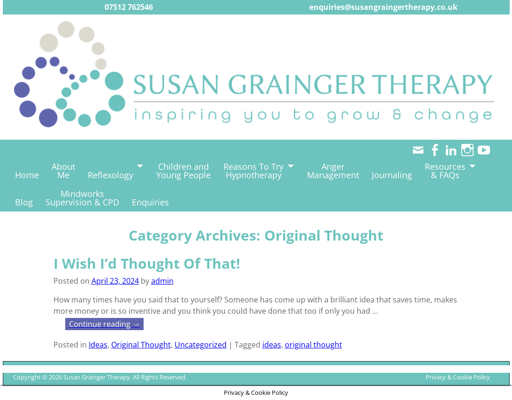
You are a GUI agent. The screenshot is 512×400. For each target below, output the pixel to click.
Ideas (98, 345)
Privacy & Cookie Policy (458, 377)
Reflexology (110, 175)
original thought (313, 345)
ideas (271, 345)
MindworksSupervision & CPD (82, 198)
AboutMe (63, 171)
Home (27, 175)
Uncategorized (201, 345)
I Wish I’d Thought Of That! (146, 263)
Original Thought (141, 345)
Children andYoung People (183, 171)
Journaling (392, 175)
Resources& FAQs (445, 171)
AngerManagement (333, 171)
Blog (24, 202)
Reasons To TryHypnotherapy (253, 171)
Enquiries (150, 202)
